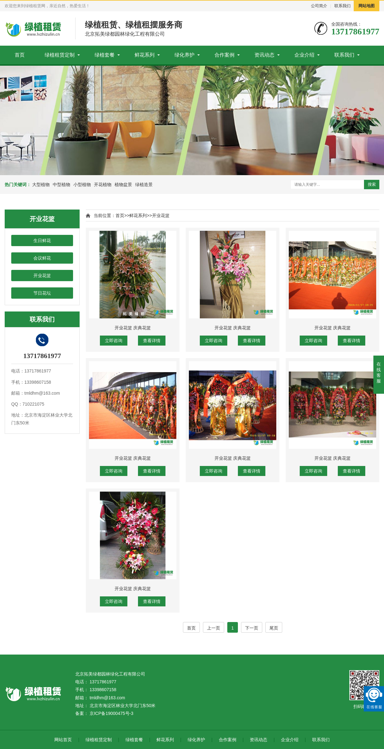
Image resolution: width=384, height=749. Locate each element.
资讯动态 (264, 55)
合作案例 (224, 55)
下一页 (251, 627)
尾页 (273, 627)
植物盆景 (123, 184)
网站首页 (63, 739)
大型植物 (41, 184)
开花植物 (102, 184)
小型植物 (82, 184)
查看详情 (151, 340)
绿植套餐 (105, 55)
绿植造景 (144, 184)
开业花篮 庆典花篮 (133, 327)
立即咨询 (113, 340)
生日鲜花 (42, 240)
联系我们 (342, 5)
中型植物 (61, 184)
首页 (20, 55)
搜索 (372, 184)
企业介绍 (304, 55)
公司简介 (319, 5)
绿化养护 (184, 55)
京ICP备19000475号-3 (111, 713)
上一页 (213, 627)
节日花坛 (42, 293)
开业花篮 (42, 275)
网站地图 (366, 5)
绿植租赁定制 (60, 55)
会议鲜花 (42, 258)
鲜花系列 (145, 55)
